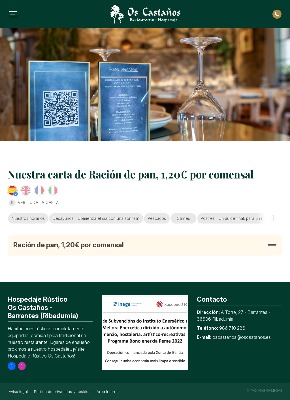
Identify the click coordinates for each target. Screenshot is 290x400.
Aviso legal (18, 392)
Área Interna (108, 392)
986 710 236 (232, 328)
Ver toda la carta (34, 202)
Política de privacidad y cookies (62, 392)
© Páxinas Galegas (265, 391)
